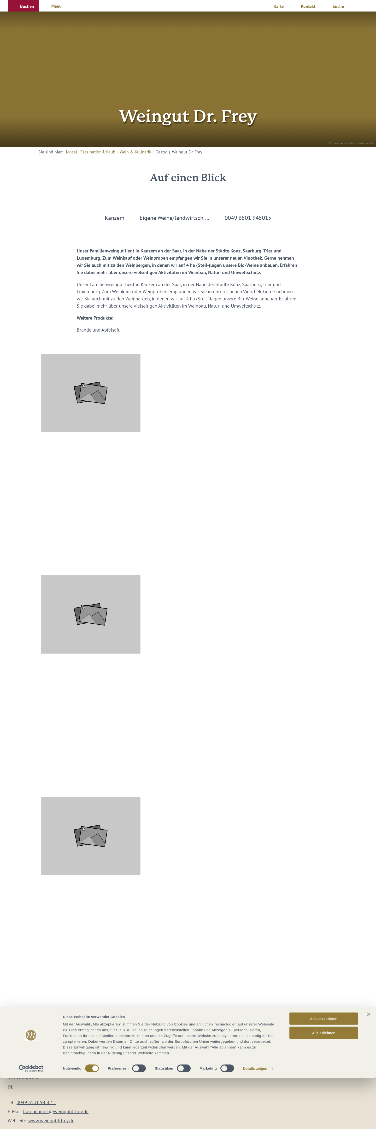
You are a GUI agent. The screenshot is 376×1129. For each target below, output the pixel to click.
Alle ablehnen (323, 1084)
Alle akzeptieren (323, 1070)
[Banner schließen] (368, 1065)
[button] (23, 6)
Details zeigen (255, 1119)
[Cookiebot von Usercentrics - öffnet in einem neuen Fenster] (31, 1119)
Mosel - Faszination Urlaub (90, 152)
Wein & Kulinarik (135, 152)
